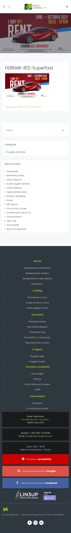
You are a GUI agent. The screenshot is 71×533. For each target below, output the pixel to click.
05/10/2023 (22, 107)
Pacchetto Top (37, 332)
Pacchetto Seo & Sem (37, 342)
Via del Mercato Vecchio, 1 (35, 419)
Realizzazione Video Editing (37, 278)
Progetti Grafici (37, 361)
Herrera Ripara (14, 187)
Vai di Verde (13, 225)
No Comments (35, 107)
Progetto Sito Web (16, 152)
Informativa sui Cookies (37, 384)
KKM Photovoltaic (15, 175)
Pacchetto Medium (37, 326)
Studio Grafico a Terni (37, 302)
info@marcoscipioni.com (38, 436)
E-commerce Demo (37, 408)
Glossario (37, 403)
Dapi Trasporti (14, 179)
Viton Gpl (11, 220)
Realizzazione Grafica (37, 273)
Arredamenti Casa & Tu (19, 212)
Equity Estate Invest (17, 192)
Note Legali (37, 373)
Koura (10, 200)
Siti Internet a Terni (37, 297)
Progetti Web (37, 356)
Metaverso (37, 283)
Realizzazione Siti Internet (37, 267)
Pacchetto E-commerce (37, 337)
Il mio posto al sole (17, 208)
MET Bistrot (12, 204)
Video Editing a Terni (37, 307)
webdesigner (10, 107)
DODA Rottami (14, 216)
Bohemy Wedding (16, 196)
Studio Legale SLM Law (18, 183)
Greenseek (12, 171)
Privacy (37, 378)
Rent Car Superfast (16, 229)
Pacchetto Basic (37, 321)
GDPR (37, 389)
